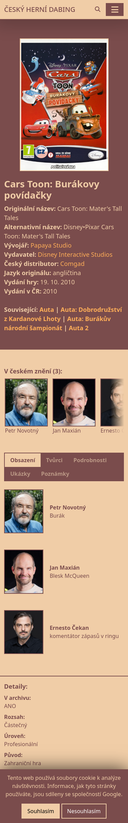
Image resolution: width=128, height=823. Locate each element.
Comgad (72, 263)
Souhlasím (40, 811)
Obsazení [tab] (22, 460)
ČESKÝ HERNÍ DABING (39, 9)
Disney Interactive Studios (75, 254)
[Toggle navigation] (115, 9)
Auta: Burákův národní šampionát (57, 323)
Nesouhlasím (84, 811)
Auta (46, 309)
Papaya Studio (50, 245)
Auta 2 (79, 328)
